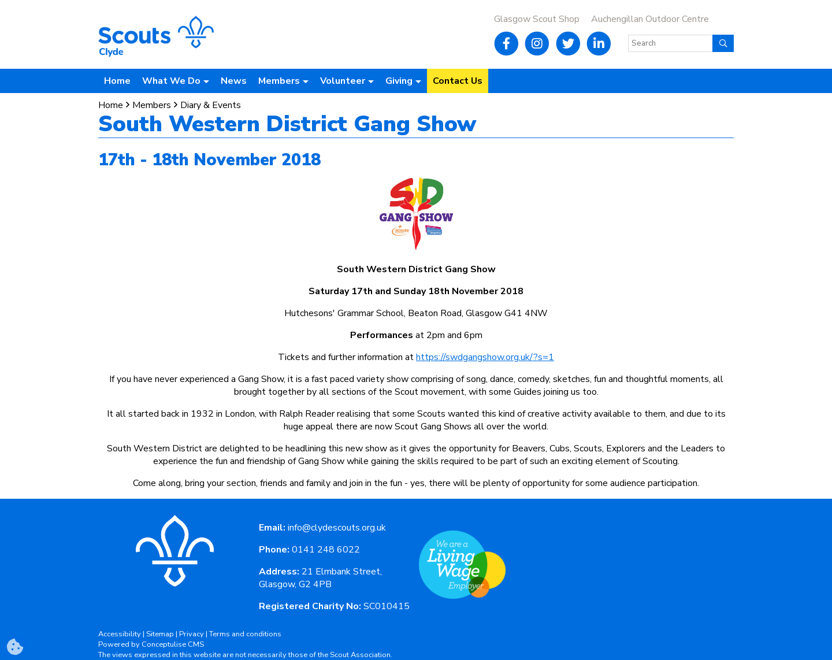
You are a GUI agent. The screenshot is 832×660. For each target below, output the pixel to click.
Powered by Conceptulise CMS (151, 644)
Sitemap (160, 634)
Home (117, 81)
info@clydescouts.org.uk (337, 527)
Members (151, 105)
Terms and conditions (245, 634)
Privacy (191, 634)
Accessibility (119, 634)
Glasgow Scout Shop (537, 19)
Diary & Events (210, 105)
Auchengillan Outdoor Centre (650, 19)
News (234, 81)
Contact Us (457, 81)
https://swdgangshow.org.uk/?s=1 (485, 357)
